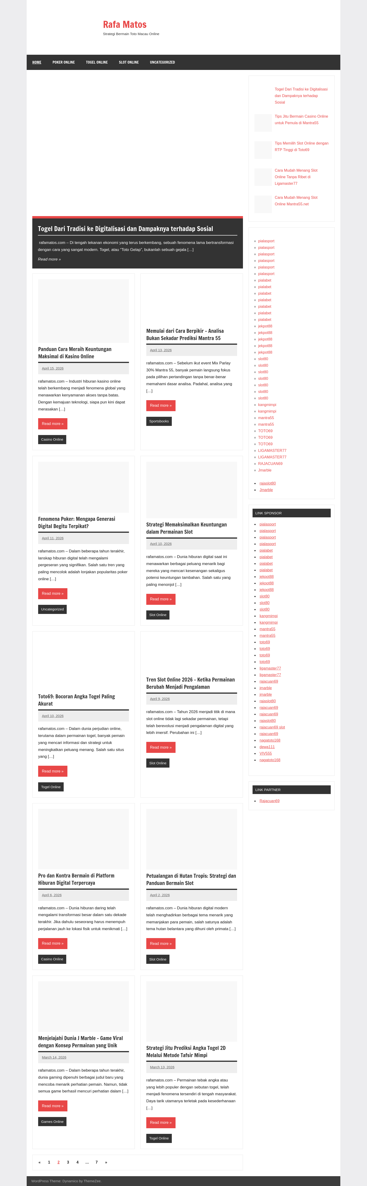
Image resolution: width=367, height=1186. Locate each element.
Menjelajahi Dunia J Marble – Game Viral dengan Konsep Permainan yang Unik (80, 1041)
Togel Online (97, 62)
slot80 (263, 359)
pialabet (264, 280)
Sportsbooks (159, 421)
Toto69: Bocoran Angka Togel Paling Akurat (76, 700)
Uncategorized (162, 62)
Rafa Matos (125, 24)
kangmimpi (267, 405)
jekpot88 (265, 326)
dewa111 (267, 747)
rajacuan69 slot (272, 727)
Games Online (52, 1122)
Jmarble (265, 470)
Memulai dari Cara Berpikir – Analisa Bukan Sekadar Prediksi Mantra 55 (185, 334)
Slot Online (129, 62)
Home (36, 62)
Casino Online (52, 439)
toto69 (265, 642)
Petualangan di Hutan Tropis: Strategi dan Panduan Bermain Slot (191, 879)
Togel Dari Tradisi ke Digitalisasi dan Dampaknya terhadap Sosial (125, 228)
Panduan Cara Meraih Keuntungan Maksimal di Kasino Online (74, 352)
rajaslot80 (268, 483)
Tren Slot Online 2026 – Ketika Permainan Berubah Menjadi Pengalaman (190, 683)
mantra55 (266, 418)
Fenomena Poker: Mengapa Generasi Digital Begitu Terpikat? (76, 522)
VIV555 (266, 753)
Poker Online (63, 62)
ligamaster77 (270, 668)
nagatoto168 (270, 740)
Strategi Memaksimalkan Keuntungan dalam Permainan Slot (186, 528)
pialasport (266, 241)
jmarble (266, 688)
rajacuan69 (269, 681)
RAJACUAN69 (270, 464)
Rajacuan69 (269, 801)
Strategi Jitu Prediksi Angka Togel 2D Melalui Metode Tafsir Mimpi (186, 1051)
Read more (48, 259)
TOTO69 (265, 431)
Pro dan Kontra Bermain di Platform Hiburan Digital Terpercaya (76, 879)
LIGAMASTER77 (272, 451)
